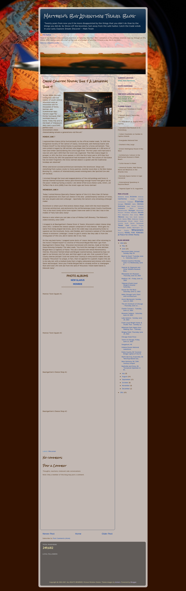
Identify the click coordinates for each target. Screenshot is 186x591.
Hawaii (128, 204)
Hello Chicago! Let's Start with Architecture (131, 295)
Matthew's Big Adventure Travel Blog (89, 16)
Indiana (121, 206)
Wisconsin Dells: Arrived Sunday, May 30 (130, 252)
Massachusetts (122, 210)
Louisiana (121, 208)
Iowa (128, 206)
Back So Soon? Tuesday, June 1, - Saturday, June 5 (132, 257)
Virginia (141, 225)
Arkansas (140, 197)
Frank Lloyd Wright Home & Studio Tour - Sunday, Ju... (132, 323)
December (126, 389)
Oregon (141, 219)
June (124, 249)
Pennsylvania (122, 221)
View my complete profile (49, 43)
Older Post (107, 533)
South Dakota (129, 223)
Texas (120, 225)
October (125, 382)
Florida (139, 201)
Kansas (134, 206)
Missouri (120, 212)
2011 (122, 392)
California (122, 199)
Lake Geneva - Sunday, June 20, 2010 (132, 319)
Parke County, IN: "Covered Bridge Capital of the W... (132, 353)
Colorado (140, 199)
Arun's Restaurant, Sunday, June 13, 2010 (131, 300)
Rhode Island (133, 221)
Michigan (132, 210)
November (126, 385)
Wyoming (120, 233)
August (125, 376)
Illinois (140, 204)
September (126, 379)
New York (129, 217)
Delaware (130, 202)
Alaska (127, 197)
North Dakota (122, 219)
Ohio (129, 219)
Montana (127, 212)
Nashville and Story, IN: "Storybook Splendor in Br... (131, 368)
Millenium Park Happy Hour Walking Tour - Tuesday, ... (132, 328)
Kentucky (140, 206)
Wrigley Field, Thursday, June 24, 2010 (132, 333)
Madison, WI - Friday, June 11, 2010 (132, 279)
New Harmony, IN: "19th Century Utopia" (130, 362)
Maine (131, 208)
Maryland (140, 208)
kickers (117, 582)
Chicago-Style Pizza (129, 337)
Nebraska (134, 212)
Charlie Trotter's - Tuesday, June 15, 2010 (132, 309)
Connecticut (122, 202)
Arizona (133, 196)
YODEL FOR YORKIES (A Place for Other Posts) (130, 233)
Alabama (121, 197)
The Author (47, 35)
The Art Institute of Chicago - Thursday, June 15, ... (132, 305)
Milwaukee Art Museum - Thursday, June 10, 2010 (131, 275)
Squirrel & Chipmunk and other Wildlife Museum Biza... (131, 269)
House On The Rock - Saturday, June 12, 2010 (131, 290)
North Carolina (138, 217)
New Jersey (134, 215)
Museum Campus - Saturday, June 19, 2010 (132, 314)
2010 (122, 243)
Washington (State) (124, 227)
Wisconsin (52, 451)
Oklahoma (135, 219)
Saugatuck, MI (127, 344)
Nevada (140, 212)
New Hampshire (123, 215)
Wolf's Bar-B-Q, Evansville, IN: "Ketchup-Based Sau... (132, 357)
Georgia (120, 204)
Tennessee (139, 223)
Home (78, 533)
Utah (127, 225)
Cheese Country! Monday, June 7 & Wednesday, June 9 (132, 262)
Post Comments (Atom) (61, 538)
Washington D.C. (137, 227)
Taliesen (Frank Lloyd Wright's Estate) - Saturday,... (129, 285)
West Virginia (123, 230)
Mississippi (139, 210)
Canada (132, 199)
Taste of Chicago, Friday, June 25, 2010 (131, 340)
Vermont (134, 225)
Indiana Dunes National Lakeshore (130, 348)
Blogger (133, 582)
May (123, 246)
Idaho (134, 204)
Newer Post (49, 533)
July (123, 373)
